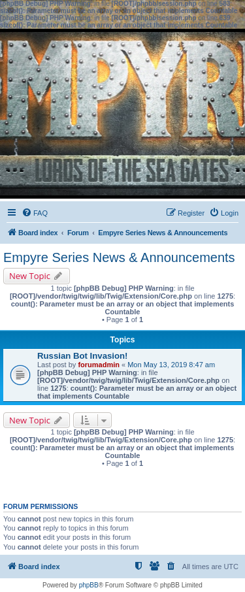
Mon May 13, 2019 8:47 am (171, 365)
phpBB (89, 585)
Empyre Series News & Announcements (119, 257)
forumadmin (99, 365)
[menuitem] (35, 213)
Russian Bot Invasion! (82, 356)
